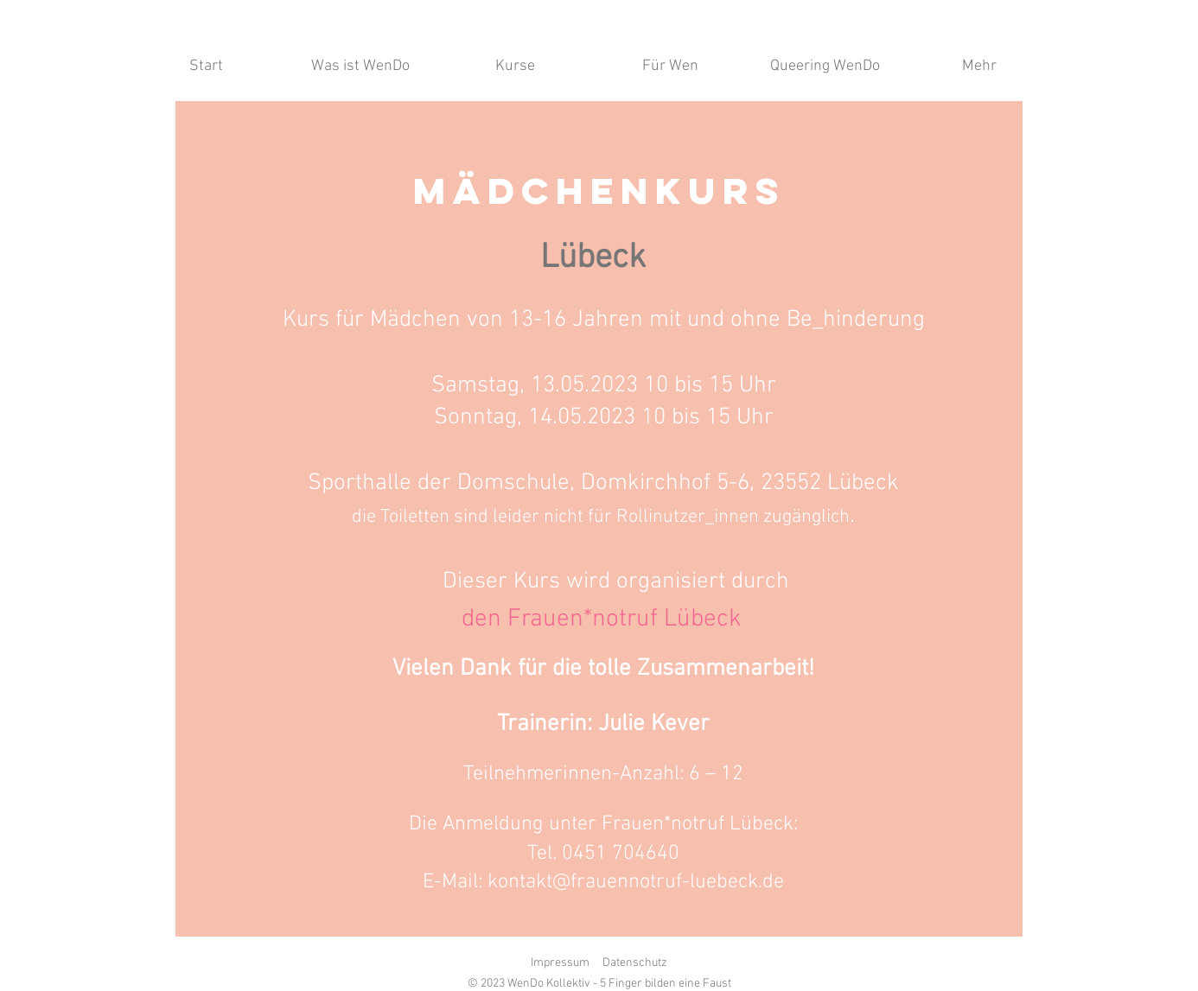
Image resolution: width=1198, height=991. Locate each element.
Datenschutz (634, 963)
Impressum (560, 963)
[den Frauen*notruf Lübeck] (602, 619)
